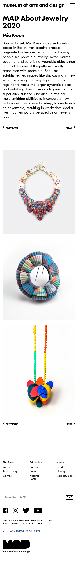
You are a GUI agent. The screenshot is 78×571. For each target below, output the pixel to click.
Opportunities (65, 475)
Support (34, 467)
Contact (7, 475)
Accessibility (10, 471)
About (60, 462)
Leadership (63, 467)
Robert (7, 467)
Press (33, 471)
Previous (10, 424)
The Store (8, 462)
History (61, 471)
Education (36, 462)
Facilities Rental (35, 477)
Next (70, 424)
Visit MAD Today (13, 531)
